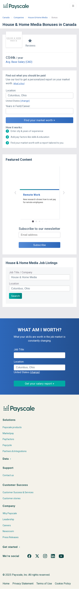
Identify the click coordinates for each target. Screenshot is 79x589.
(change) (25, 101)
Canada (6, 17)
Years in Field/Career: (18, 106)
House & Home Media (38, 17)
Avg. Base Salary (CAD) (19, 61)
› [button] (64, 192)
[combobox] (39, 95)
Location (14, 283)
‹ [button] (15, 192)
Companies (19, 17)
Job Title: (19, 349)
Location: (11, 90)
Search (15, 296)
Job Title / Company (20, 272)
